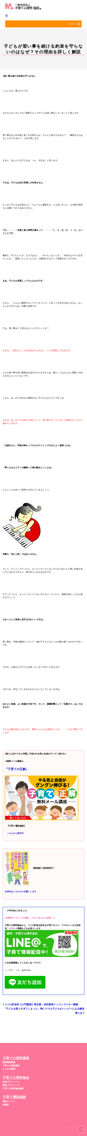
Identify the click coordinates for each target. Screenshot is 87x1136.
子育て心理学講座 (11, 1065)
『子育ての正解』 (17, 769)
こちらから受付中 (15, 833)
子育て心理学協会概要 (13, 1088)
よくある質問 (9, 1069)
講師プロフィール (11, 1085)
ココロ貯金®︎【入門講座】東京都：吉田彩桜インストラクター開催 (41, 1004)
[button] (71, 23)
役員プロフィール (11, 1082)
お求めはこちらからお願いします (20, 891)
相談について (9, 1101)
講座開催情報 (9, 1062)
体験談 (6, 1104)
